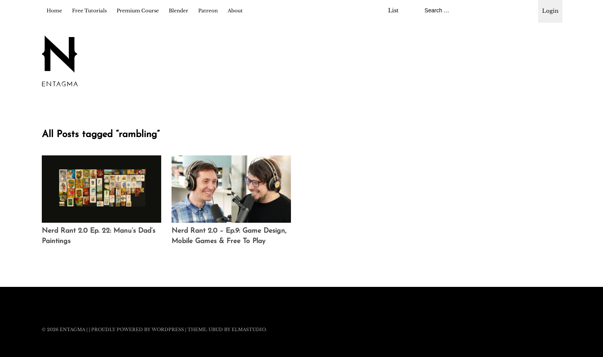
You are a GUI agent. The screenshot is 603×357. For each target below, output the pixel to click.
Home (54, 11)
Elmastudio (249, 329)
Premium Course (138, 11)
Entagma (72, 329)
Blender (178, 11)
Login (550, 11)
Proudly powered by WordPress (137, 329)
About (235, 11)
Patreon (208, 11)
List (393, 10)
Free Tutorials (89, 11)
